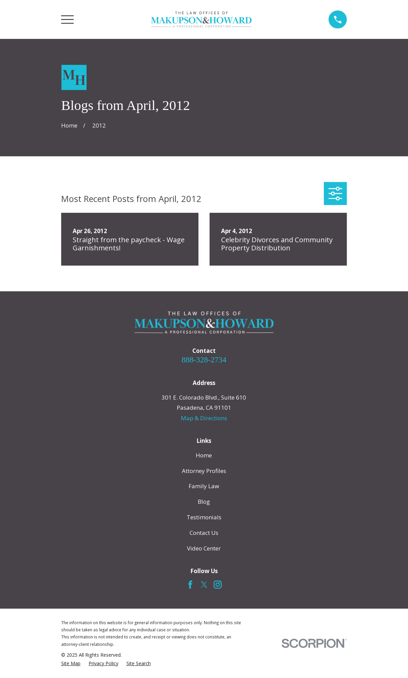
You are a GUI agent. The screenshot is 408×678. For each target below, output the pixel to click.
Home (204, 455)
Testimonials (204, 517)
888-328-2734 (204, 359)
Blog (204, 501)
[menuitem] (70, 663)
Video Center (204, 548)
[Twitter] (204, 585)
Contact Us (204, 533)
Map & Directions (204, 418)
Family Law (204, 486)
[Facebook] (190, 585)
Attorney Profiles (204, 471)
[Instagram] (218, 585)
